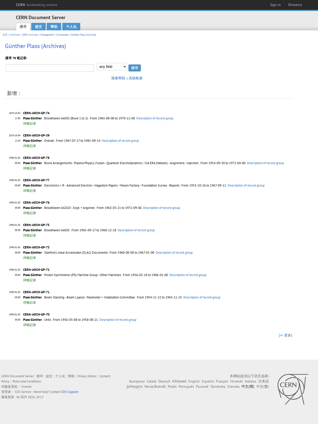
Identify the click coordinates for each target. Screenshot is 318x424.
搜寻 (23, 26)
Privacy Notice (87, 376)
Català (151, 381)
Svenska (233, 386)
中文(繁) (262, 386)
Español (208, 381)
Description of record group (154, 118)
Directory (295, 4)
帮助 (53, 26)
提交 (38, 26)
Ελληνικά (179, 381)
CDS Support (69, 392)
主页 (4, 34)
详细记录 (29, 123)
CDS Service (23, 392)
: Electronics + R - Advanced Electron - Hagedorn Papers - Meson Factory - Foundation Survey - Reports (101, 185)
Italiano (250, 381)
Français (222, 381)
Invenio (26, 386)
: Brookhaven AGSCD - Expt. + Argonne (59, 208)
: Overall (38, 141)
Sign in (275, 4)
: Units (37, 320)
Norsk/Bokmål (155, 386)
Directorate (62, 34)
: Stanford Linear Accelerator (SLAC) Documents (65, 252)
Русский (202, 386)
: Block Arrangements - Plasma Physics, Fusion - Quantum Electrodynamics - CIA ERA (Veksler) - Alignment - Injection (111, 163)
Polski (172, 386)
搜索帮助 (118, 78)
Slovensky (217, 386)
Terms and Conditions (26, 381)
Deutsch (164, 381)
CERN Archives (30, 34)
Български (137, 381)
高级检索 (136, 78)
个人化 (71, 26)
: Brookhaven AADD (46, 230)
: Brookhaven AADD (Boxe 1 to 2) (55, 118)
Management (47, 34)
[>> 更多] (285, 335)
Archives (14, 34)
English (194, 381)
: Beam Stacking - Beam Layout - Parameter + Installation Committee (79, 297)
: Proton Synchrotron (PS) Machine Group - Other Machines (72, 275)
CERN (36, 4)
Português (186, 386)
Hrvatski (236, 381)
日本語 (263, 381)
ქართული (134, 386)
